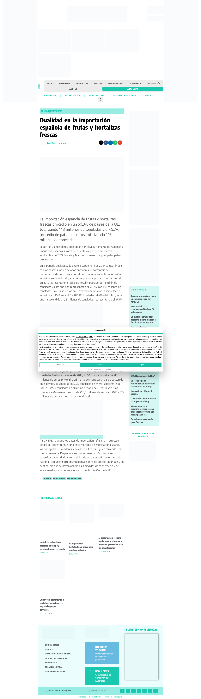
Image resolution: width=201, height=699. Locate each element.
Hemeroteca (50, 95)
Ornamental (135, 83)
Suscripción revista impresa (58, 654)
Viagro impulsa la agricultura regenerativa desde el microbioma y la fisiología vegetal (142, 410)
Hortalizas (64, 83)
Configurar (60, 365)
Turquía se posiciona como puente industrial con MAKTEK (143, 299)
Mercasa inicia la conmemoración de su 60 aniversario (143, 309)
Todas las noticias (54, 667)
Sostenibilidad (115, 83)
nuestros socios (82, 337)
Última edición (73, 95)
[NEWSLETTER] (91, 672)
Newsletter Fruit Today (56, 658)
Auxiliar (98, 83)
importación (74, 478)
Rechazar (100, 365)
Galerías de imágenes (124, 95)
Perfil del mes (96, 95)
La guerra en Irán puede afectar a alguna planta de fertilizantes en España (143, 319)
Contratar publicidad (55, 671)
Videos (147, 95)
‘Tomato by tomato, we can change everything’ (143, 400)
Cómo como (133, 89)
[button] (39, 86)
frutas (47, 478)
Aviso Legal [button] (82, 697)
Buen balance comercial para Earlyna (142, 421)
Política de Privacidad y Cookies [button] (100, 697)
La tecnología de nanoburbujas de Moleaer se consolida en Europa (143, 383)
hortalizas (59, 478)
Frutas (50, 83)
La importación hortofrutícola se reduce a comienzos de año (81, 547)
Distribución (154, 83)
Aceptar (141, 365)
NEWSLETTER (102, 671)
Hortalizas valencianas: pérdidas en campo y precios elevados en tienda (52, 545)
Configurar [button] (118, 697)
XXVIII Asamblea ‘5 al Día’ (143, 376)
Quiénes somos (52, 645)
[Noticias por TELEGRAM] (91, 648)
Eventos (73, 89)
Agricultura (82, 83)
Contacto (49, 649)
